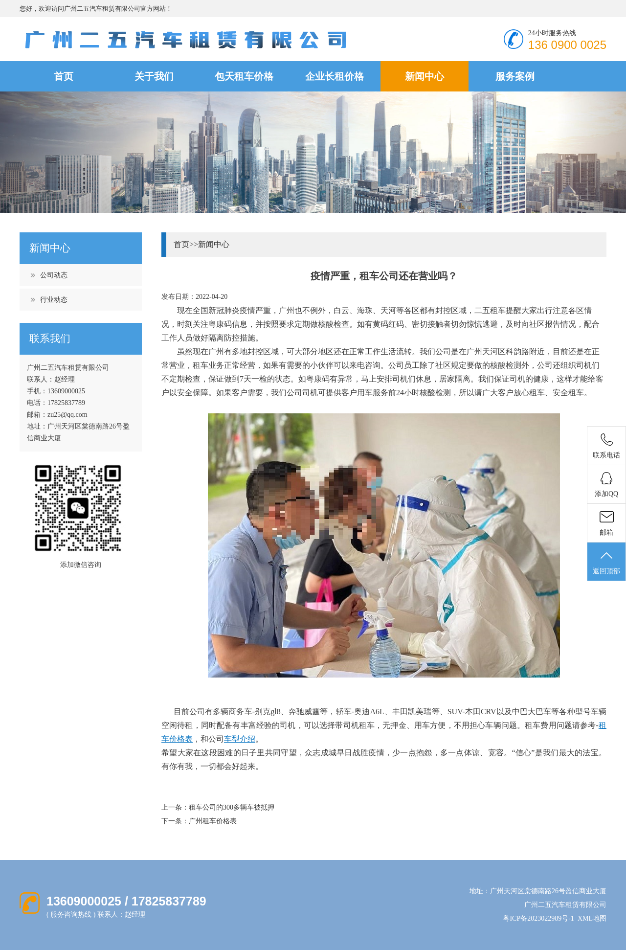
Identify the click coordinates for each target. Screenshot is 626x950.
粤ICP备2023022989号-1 (538, 918)
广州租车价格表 (213, 821)
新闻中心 (424, 76)
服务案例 (515, 76)
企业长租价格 (334, 76)
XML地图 (592, 918)
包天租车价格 (244, 76)
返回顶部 (606, 562)
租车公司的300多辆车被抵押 (231, 807)
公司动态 (53, 275)
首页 (63, 76)
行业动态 (53, 299)
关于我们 (154, 76)
